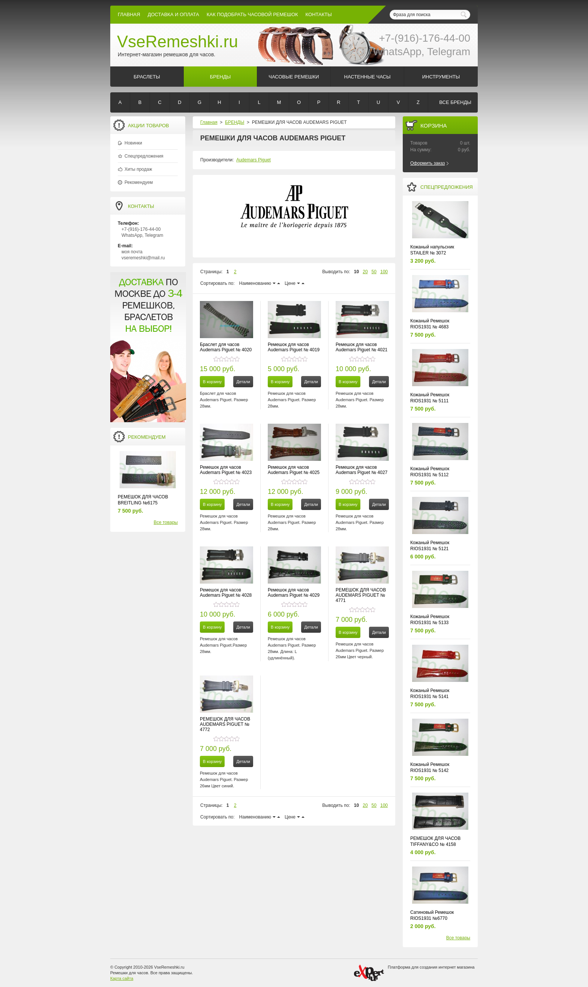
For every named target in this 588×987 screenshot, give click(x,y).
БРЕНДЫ (234, 122)
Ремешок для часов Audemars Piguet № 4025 (294, 470)
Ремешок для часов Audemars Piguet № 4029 (294, 592)
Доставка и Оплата (173, 14)
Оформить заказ (427, 163)
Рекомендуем (138, 182)
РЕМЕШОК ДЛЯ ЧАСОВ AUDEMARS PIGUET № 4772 (225, 724)
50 (374, 271)
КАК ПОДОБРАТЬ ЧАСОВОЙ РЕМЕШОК (252, 14)
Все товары (166, 522)
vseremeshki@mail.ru (143, 257)
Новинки (133, 143)
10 (356, 271)
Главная (129, 14)
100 (384, 271)
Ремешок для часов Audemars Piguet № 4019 (294, 347)
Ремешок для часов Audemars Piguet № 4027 (361, 470)
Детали (243, 381)
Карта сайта (121, 978)
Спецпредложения (144, 156)
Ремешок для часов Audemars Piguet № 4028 (226, 592)
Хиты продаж (138, 169)
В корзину (212, 381)
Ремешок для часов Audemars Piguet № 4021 (361, 347)
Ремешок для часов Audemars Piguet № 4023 (226, 470)
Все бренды (455, 102)
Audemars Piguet (253, 159)
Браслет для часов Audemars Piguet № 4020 (226, 347)
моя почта (132, 251)
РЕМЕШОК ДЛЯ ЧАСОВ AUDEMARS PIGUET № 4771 (361, 595)
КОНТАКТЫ (319, 14)
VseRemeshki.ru (177, 41)
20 (365, 271)
